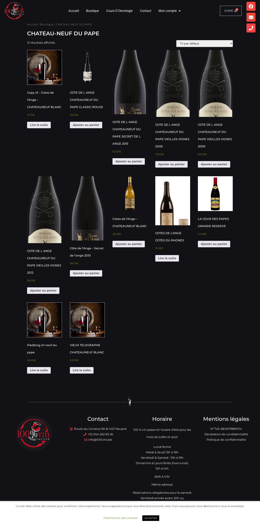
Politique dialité (226, 439)
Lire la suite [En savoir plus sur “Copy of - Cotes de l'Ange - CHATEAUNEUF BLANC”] (39, 125)
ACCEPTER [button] (150, 518)
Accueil (73, 11)
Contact (145, 11)
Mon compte (170, 10)
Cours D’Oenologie (119, 11)
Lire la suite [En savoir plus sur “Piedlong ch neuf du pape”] (39, 370)
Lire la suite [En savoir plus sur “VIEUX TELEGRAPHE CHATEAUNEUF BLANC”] (82, 370)
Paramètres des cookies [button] (120, 518)
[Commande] (204, 43)
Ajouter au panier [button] (86, 125)
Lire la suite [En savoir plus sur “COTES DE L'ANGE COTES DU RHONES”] (167, 258)
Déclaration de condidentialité (226, 434)
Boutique (92, 11)
